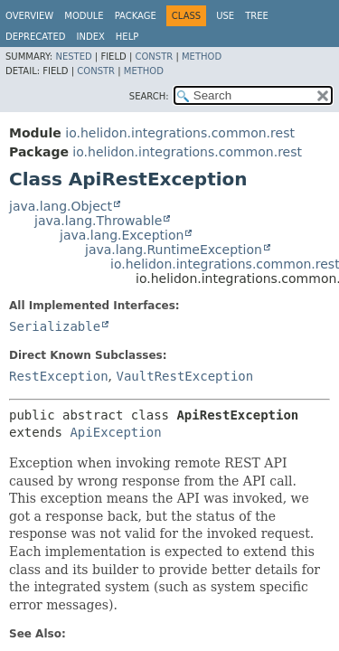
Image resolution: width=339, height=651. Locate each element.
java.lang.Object (60, 206)
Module (83, 16)
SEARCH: (149, 96)
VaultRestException (184, 376)
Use (225, 16)
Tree (256, 16)
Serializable (54, 326)
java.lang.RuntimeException (173, 249)
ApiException (115, 432)
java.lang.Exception (122, 235)
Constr (154, 56)
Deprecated (35, 37)
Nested (73, 56)
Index (91, 37)
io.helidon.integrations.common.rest (180, 133)
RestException (58, 376)
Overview (29, 16)
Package (135, 16)
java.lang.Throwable (98, 220)
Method (201, 56)
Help (127, 37)
